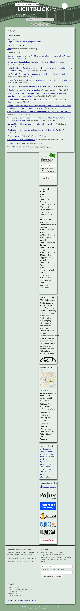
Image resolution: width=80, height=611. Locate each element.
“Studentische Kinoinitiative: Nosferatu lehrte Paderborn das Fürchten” (35, 130)
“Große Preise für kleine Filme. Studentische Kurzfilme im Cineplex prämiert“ (37, 74)
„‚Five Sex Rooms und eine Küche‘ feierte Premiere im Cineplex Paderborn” (36, 99)
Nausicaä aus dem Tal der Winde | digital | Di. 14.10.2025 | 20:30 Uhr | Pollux (47, 462)
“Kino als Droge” (13, 143)
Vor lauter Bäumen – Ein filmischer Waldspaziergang (47, 451)
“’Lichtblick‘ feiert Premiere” (18, 147)
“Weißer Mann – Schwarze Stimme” (21, 140)
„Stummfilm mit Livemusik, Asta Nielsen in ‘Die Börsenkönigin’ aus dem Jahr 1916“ (39, 80)
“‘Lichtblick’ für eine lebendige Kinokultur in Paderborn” (29, 86)
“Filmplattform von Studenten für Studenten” (25, 90)
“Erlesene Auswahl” (15, 136)
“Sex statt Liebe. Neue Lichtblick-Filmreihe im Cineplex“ (28, 124)
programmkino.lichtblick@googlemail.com (24, 41)
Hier (9, 49)
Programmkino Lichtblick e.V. (35, 607)
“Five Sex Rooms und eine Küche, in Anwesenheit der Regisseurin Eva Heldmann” (39, 112)
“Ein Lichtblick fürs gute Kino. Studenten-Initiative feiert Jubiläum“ (33, 62)
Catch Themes (45, 609)
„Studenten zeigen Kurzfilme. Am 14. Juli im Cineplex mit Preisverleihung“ (36, 56)
